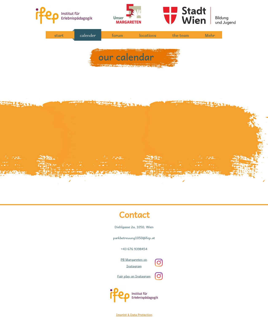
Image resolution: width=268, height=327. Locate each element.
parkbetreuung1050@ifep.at (134, 237)
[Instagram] (159, 263)
